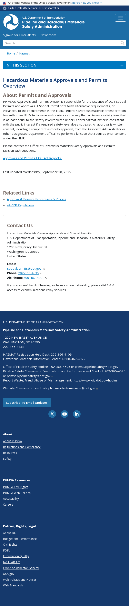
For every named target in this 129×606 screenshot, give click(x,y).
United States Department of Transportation (34, 8)
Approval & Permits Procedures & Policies (36, 199)
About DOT (10, 533)
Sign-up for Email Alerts (19, 35)
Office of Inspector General (21, 568)
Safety (7, 458)
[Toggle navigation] (120, 18)
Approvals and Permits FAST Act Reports (32, 158)
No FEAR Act (11, 562)
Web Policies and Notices (20, 580)
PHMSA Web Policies (17, 493)
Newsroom (48, 35)
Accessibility (11, 498)
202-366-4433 (13, 347)
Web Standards (13, 585)
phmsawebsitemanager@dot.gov (73, 388)
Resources (10, 453)
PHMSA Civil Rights (15, 487)
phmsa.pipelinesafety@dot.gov (98, 367)
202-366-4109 (61, 354)
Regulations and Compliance (22, 447)
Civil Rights (10, 544)
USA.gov (8, 574)
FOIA (6, 550)
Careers (8, 504)
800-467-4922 (35, 278)
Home (11, 53)
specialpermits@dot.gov (26, 268)
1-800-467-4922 (73, 359)
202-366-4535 (29, 273)
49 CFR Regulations (20, 205)
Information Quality (16, 556)
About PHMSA (12, 441)
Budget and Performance (20, 539)
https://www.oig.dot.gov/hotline (95, 380)
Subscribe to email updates (27, 402)
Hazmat (24, 53)
